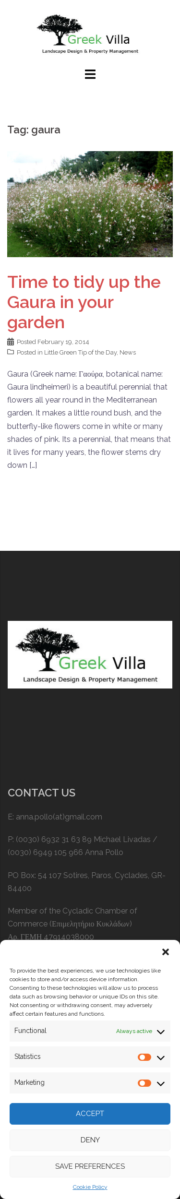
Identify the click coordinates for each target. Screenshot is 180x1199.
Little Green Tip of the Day (80, 352)
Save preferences (90, 1166)
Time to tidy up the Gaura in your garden (84, 302)
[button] (165, 952)
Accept (90, 1113)
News (128, 352)
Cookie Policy (90, 1187)
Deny (90, 1140)
